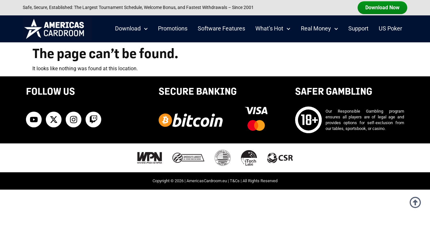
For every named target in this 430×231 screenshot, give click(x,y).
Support (358, 28)
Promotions (172, 28)
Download (131, 29)
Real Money (319, 29)
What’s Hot (272, 29)
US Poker (390, 28)
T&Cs (235, 180)
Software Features (221, 28)
